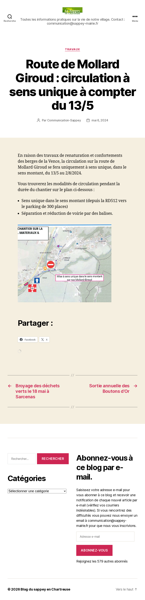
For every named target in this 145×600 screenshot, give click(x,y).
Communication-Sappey (64, 120)
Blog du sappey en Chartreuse (45, 589)
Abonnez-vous (94, 550)
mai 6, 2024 (100, 120)
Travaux (72, 49)
